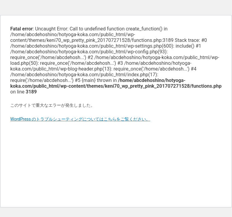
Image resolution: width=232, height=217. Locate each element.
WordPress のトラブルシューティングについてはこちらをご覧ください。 (80, 119)
